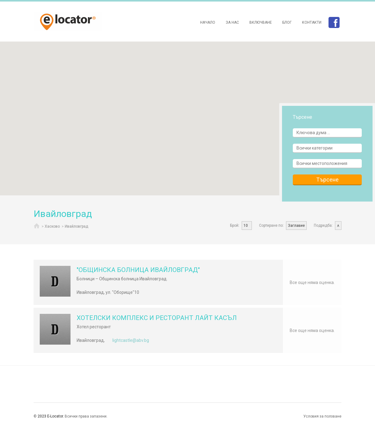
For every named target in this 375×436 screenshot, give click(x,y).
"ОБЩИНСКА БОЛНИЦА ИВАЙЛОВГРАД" (138, 270)
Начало (207, 22)
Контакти (311, 22)
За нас (232, 22)
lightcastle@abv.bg (130, 340)
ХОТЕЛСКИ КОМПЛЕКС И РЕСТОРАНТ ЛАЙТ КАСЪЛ (157, 318)
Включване (260, 22)
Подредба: (323, 225)
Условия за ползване (322, 416)
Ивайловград (76, 226)
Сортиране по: (271, 225)
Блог (287, 22)
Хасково (52, 226)
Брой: (234, 225)
